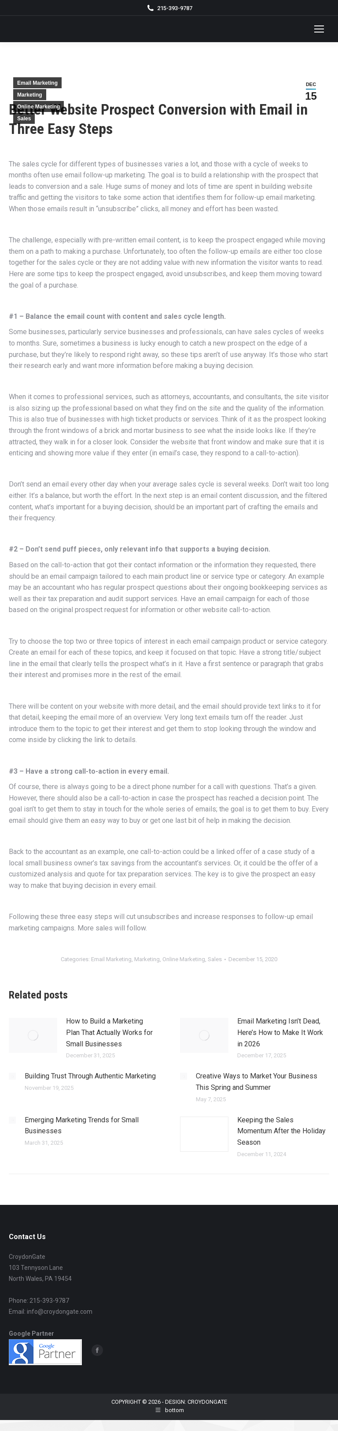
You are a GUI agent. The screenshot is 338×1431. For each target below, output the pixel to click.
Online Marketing (38, 107)
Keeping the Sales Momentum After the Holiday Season (281, 1131)
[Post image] (33, 1035)
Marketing (29, 95)
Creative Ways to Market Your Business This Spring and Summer (256, 1082)
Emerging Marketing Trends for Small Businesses (82, 1125)
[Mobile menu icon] (319, 29)
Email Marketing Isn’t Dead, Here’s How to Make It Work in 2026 (280, 1032)
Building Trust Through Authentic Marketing (90, 1076)
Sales (24, 118)
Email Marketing (37, 83)
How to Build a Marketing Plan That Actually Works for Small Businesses (109, 1032)
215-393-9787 (174, 8)
